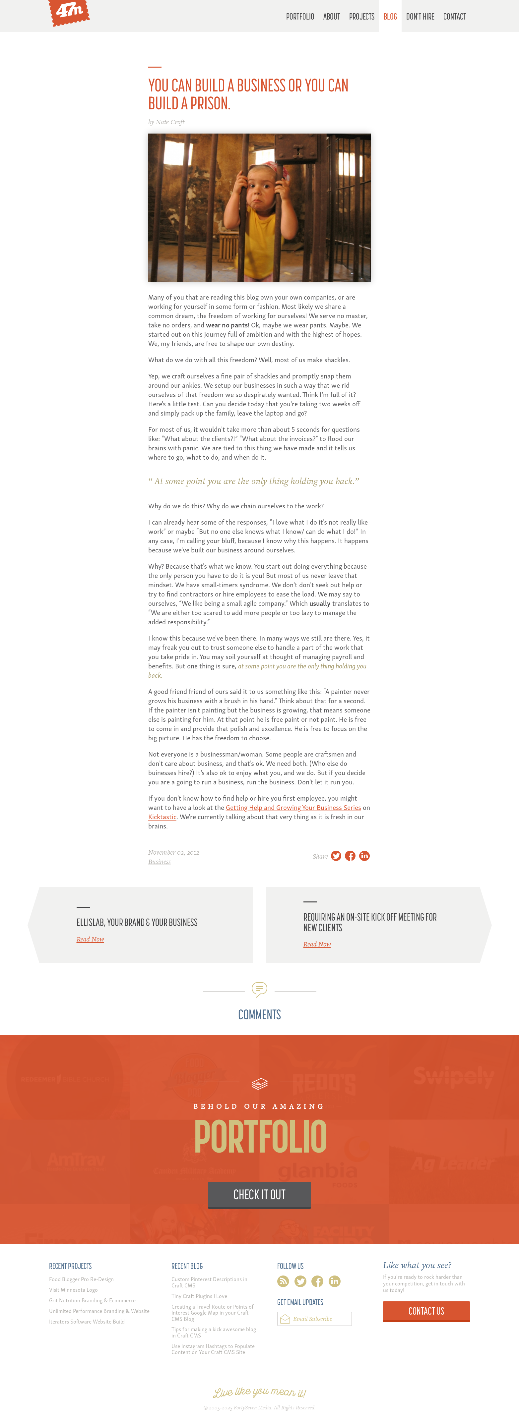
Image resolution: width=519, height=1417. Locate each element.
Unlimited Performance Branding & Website (99, 1310)
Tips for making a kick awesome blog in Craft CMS (213, 1331)
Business (159, 861)
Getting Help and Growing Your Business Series (293, 806)
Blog (390, 16)
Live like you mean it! (259, 1392)
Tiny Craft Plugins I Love (199, 1295)
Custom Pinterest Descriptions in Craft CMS (209, 1281)
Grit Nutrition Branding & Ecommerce (92, 1299)
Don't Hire (420, 16)
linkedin (335, 1282)
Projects (361, 16)
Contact (454, 16)
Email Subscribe (312, 1319)
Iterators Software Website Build (87, 1321)
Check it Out (259, 1194)
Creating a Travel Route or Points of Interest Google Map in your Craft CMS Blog (212, 1312)
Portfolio (300, 16)
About (331, 16)
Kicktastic (162, 816)
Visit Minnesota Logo (73, 1289)
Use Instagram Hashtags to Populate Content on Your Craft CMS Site (213, 1348)
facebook (317, 1282)
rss (283, 1282)
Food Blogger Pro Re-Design (81, 1278)
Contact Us (426, 1311)
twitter (300, 1282)
